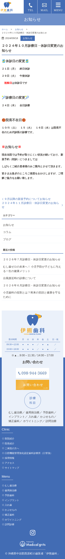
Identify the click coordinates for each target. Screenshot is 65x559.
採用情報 (9, 458)
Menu (6, 476)
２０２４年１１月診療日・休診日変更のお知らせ (30, 205)
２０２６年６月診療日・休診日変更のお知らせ (31, 285)
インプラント (12, 500)
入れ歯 (8, 505)
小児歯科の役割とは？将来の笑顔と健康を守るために (31, 294)
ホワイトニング (13, 519)
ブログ (7, 239)
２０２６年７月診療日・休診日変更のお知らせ (31, 259)
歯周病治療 (11, 490)
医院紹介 (9, 438)
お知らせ (19, 29)
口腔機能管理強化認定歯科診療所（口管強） (29, 453)
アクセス (9, 463)
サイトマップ (12, 467)
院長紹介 (9, 443)
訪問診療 (9, 524)
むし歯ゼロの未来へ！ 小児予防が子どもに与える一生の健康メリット (32, 268)
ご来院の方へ (12, 448)
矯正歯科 (9, 514)
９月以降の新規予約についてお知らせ (27, 198)
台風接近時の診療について (19, 278)
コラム (7, 232)
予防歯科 (9, 495)
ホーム (5, 29)
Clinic (6, 429)
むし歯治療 (11, 485)
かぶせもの (11, 509)
